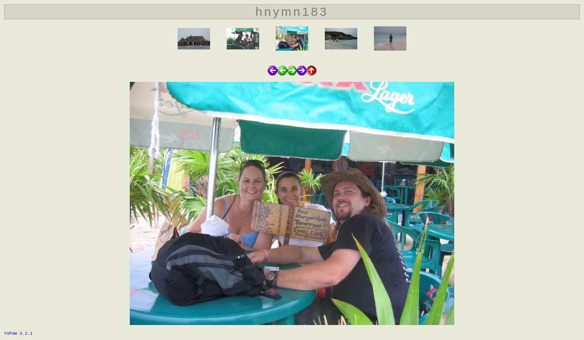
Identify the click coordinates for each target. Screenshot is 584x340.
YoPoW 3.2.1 (18, 333)
